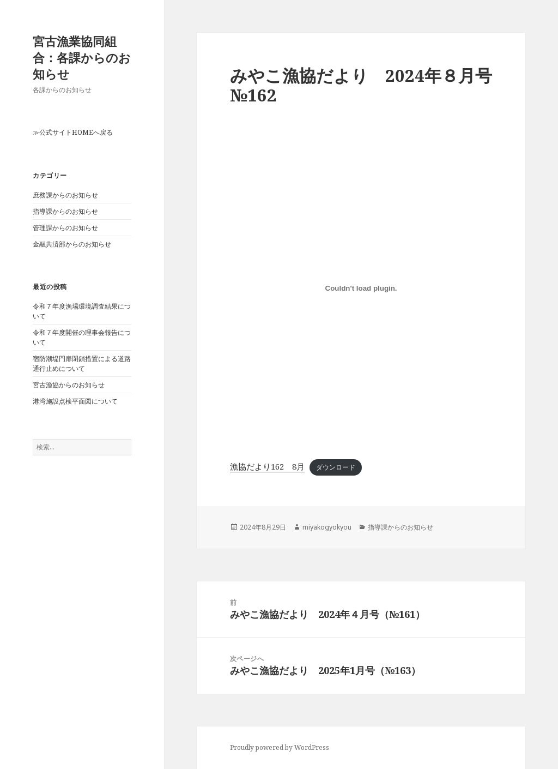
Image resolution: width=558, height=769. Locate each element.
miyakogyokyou (326, 527)
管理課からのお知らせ (65, 227)
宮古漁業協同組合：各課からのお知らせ (82, 57)
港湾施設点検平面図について (75, 401)
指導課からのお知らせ (65, 211)
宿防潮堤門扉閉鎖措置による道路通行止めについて (82, 363)
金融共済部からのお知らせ (72, 244)
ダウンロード (335, 467)
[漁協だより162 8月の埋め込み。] (361, 288)
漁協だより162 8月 (267, 466)
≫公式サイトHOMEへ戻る (73, 132)
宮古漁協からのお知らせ (69, 384)
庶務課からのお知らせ (65, 195)
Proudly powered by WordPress (279, 747)
